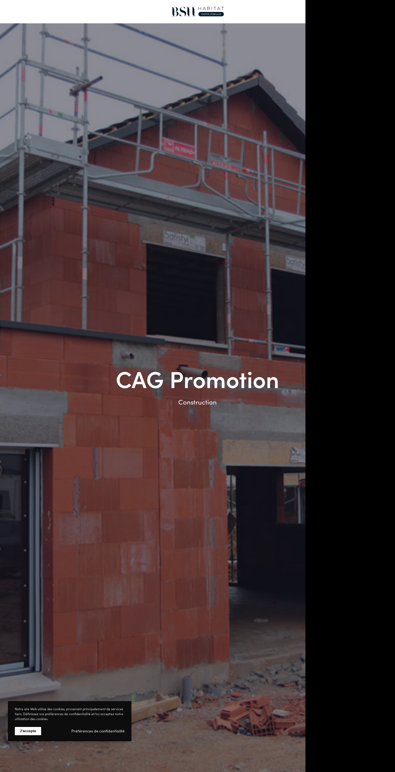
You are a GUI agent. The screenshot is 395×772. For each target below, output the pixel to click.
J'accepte (28, 731)
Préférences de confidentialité (98, 731)
